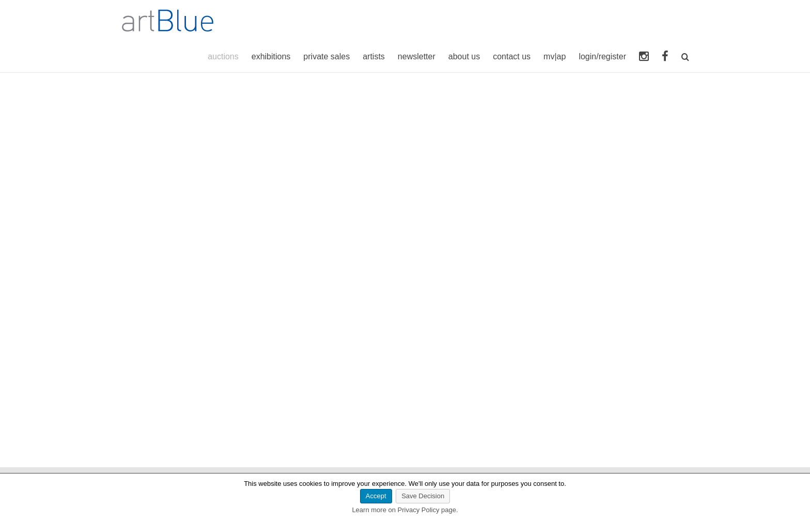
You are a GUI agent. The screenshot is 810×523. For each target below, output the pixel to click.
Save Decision (422, 496)
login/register (602, 56)
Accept (376, 496)
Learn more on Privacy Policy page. (405, 510)
